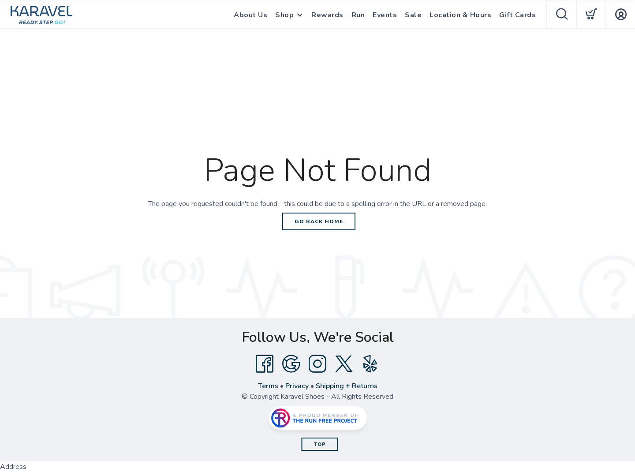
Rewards (327, 15)
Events (385, 15)
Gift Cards (517, 15)
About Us (250, 15)
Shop (284, 15)
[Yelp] (370, 364)
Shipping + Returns (346, 386)
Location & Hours (460, 15)
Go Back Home (319, 221)
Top (320, 444)
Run (358, 15)
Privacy (297, 386)
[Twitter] (344, 364)
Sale (413, 15)
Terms (268, 386)
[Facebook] (264, 364)
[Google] (291, 364)
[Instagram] (317, 364)
